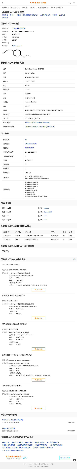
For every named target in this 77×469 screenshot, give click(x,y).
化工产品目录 (15, 8)
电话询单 (39, 290)
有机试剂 (32, 8)
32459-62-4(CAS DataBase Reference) (37, 122)
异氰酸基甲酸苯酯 (17, 442)
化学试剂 (24, 8)
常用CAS (36, 464)
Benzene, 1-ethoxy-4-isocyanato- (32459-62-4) (39, 127)
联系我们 (31, 466)
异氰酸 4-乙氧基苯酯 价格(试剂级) (27, 15)
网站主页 (5, 8)
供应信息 (62, 15)
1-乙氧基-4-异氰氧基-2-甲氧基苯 (43, 447)
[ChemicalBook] (38, 3)
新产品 (51, 464)
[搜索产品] (70, 2)
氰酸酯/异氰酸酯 (43, 8)
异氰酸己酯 (5, 442)
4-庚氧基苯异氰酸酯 (56, 445)
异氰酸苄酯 (28, 442)
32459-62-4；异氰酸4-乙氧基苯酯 (12, 420)
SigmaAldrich (48, 212)
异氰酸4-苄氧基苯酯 (41, 445)
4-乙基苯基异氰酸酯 (53, 442)
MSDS (12, 15)
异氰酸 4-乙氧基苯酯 (57, 8)
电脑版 (37, 466)
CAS (30, 464)
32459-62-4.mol (17, 46)
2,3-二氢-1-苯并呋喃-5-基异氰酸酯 (13, 450)
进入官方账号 (65, 458)
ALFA (45, 216)
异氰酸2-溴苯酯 (39, 442)
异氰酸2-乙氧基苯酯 (8, 445)
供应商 (55, 15)
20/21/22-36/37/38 (30, 144)
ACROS (46, 208)
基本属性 (5, 15)
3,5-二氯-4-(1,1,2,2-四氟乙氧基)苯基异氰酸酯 (16, 447)
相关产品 (5, 17)
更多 (74, 259)
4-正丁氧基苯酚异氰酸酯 (24, 445)
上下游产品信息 (45, 15)
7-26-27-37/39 (29, 148)
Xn (26, 139)
